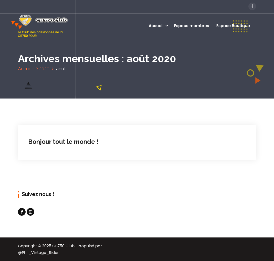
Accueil (156, 25)
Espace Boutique (233, 25)
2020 (44, 68)
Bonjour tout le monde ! (63, 141)
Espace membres (191, 25)
